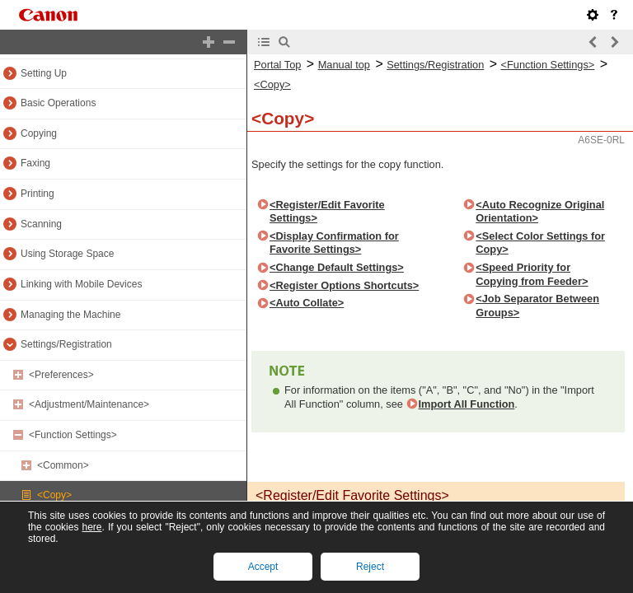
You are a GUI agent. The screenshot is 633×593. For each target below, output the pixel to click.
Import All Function (467, 404)
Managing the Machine (70, 314)
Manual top (344, 64)
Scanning (41, 224)
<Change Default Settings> (337, 267)
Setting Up (44, 73)
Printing (37, 193)
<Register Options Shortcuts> (344, 285)
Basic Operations (58, 103)
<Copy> (54, 495)
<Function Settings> (73, 435)
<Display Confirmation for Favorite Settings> (334, 243)
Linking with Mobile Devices (81, 284)
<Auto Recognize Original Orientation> (540, 211)
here (91, 527)
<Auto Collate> (307, 302)
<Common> (63, 465)
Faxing (35, 163)
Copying (39, 133)
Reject (370, 566)
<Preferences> (61, 375)
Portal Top (277, 64)
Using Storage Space (67, 253)
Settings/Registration (66, 344)
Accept (263, 566)
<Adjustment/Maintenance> (89, 404)
